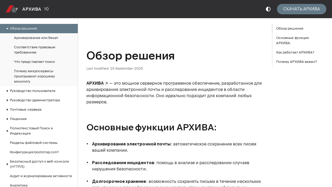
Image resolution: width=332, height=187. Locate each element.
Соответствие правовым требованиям (34, 49)
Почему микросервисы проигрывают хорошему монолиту (34, 76)
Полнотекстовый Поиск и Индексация (29, 130)
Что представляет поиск (34, 62)
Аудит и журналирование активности (41, 176)
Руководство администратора (32, 100)
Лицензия (15, 119)
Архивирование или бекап (36, 38)
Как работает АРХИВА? (295, 52)
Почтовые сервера (23, 109)
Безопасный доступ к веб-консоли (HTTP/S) (37, 164)
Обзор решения (21, 28)
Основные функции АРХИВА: (292, 40)
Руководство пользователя (30, 91)
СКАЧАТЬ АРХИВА (301, 8)
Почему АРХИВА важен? (296, 62)
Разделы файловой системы (34, 143)
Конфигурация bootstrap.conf (34, 152)
